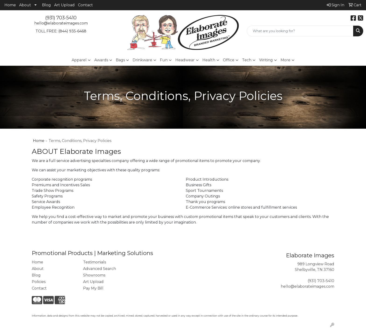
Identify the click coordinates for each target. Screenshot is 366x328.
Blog (46, 5)
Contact (85, 5)
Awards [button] (101, 60)
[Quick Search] (300, 31)
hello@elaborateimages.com (61, 23)
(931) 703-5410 (61, 18)
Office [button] (228, 60)
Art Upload (64, 5)
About (25, 5)
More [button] (285, 60)
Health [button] (208, 60)
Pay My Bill (93, 288)
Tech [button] (246, 60)
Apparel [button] (79, 60)
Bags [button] (120, 60)
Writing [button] (266, 60)
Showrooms (94, 275)
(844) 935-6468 (72, 31)
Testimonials (94, 262)
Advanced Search (99, 268)
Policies (39, 282)
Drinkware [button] (142, 60)
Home (10, 5)
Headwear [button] (185, 60)
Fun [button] (164, 60)
